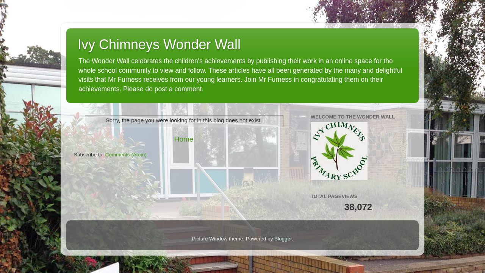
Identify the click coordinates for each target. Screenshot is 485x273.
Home (183, 139)
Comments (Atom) (126, 155)
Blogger (283, 239)
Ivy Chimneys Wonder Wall (159, 44)
